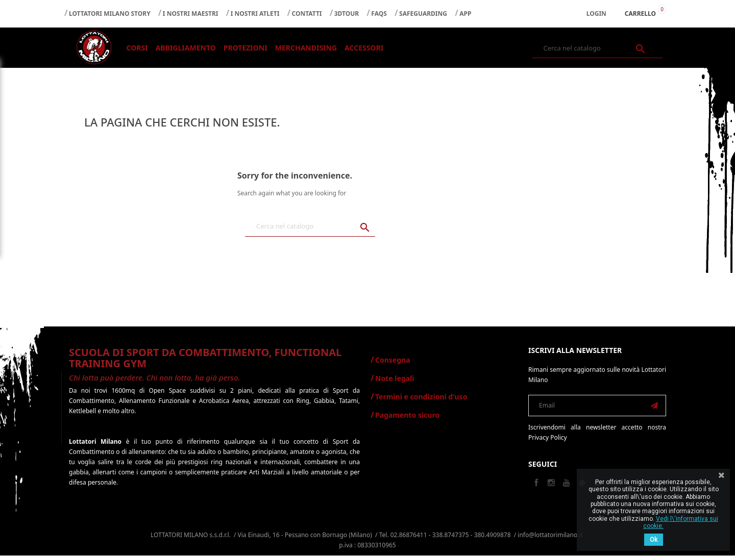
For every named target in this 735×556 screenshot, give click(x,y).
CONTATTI (307, 13)
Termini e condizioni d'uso (421, 397)
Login (596, 13)
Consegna (392, 360)
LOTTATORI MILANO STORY (110, 13)
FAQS (379, 13)
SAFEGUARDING (423, 13)
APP (465, 13)
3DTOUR (346, 13)
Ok (653, 539)
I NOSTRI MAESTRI (190, 13)
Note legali (394, 379)
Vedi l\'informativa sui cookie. (680, 522)
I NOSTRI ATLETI (255, 13)
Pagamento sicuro (407, 415)
